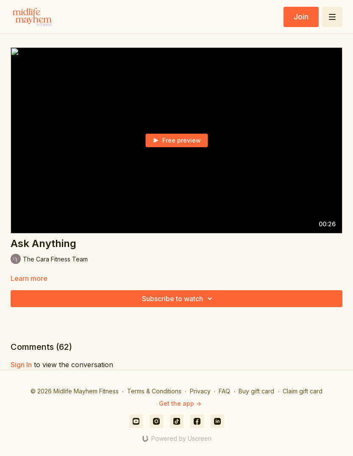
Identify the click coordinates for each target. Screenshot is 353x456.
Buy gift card (256, 391)
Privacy (200, 391)
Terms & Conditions (154, 391)
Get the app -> (180, 403)
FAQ (224, 391)
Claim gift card (302, 391)
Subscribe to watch (178, 299)
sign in (21, 364)
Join (301, 16)
